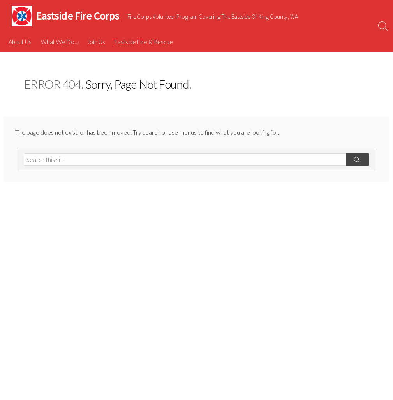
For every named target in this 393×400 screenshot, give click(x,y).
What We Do (57, 41)
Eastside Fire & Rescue (143, 41)
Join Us (95, 41)
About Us (20, 41)
